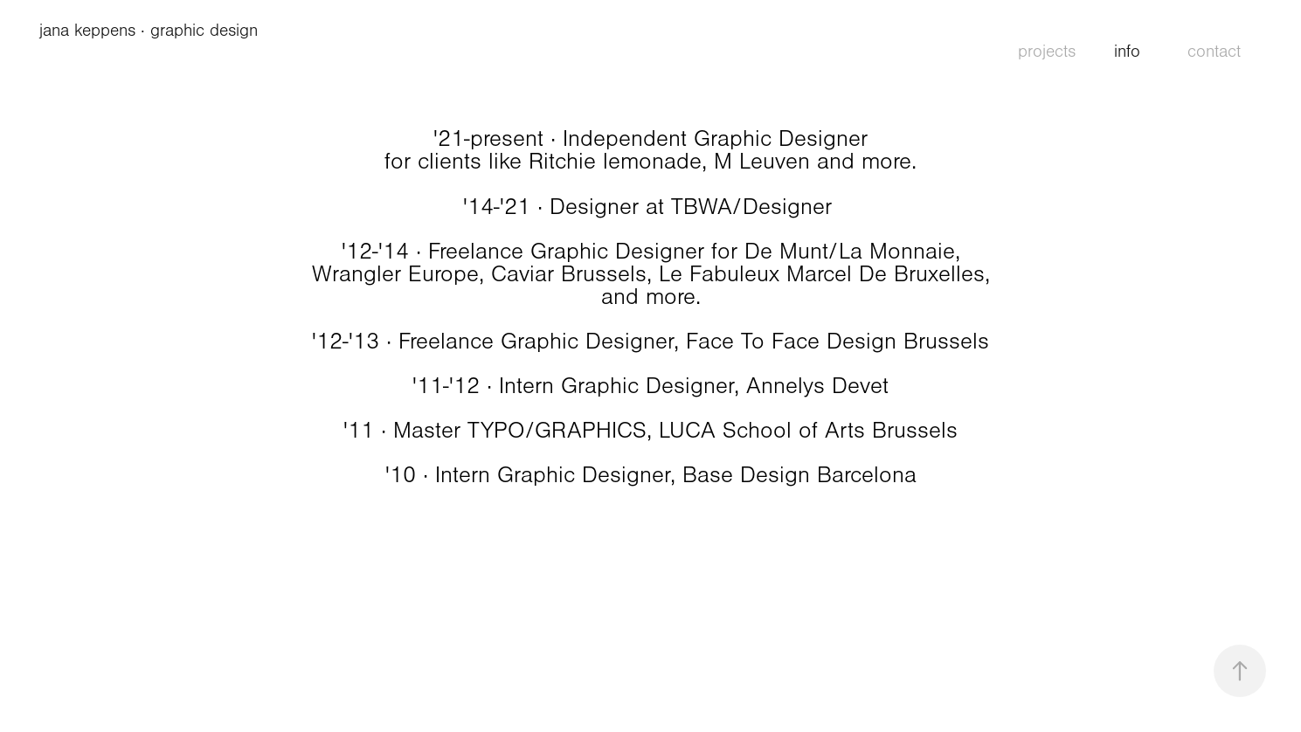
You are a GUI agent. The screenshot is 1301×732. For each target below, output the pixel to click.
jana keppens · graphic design (151, 30)
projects (1047, 51)
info (1127, 51)
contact (1214, 51)
